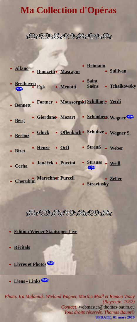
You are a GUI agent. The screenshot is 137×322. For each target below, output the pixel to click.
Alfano (21, 68)
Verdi (115, 101)
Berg (20, 120)
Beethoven (25, 83)
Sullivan (118, 70)
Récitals (22, 247)
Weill (115, 163)
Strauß (94, 146)
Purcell (67, 177)
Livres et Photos (30, 264)
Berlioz (22, 135)
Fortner (45, 101)
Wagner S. (120, 132)
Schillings (96, 101)
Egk (41, 86)
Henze (43, 147)
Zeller (116, 178)
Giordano (46, 117)
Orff (64, 147)
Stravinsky (98, 183)
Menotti (68, 86)
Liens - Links (27, 281)
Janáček (45, 162)
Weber (116, 148)
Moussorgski (73, 101)
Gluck (43, 132)
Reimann (96, 65)
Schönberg (98, 116)
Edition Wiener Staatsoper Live (45, 231)
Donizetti (46, 71)
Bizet (20, 150)
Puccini (67, 162)
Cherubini (25, 181)
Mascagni (70, 71)
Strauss (94, 162)
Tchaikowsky (123, 86)
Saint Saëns (93, 83)
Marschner (48, 177)
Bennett (23, 105)
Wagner (118, 117)
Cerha (21, 165)
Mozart (67, 117)
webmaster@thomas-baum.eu (107, 306)
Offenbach (71, 132)
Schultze (95, 131)
